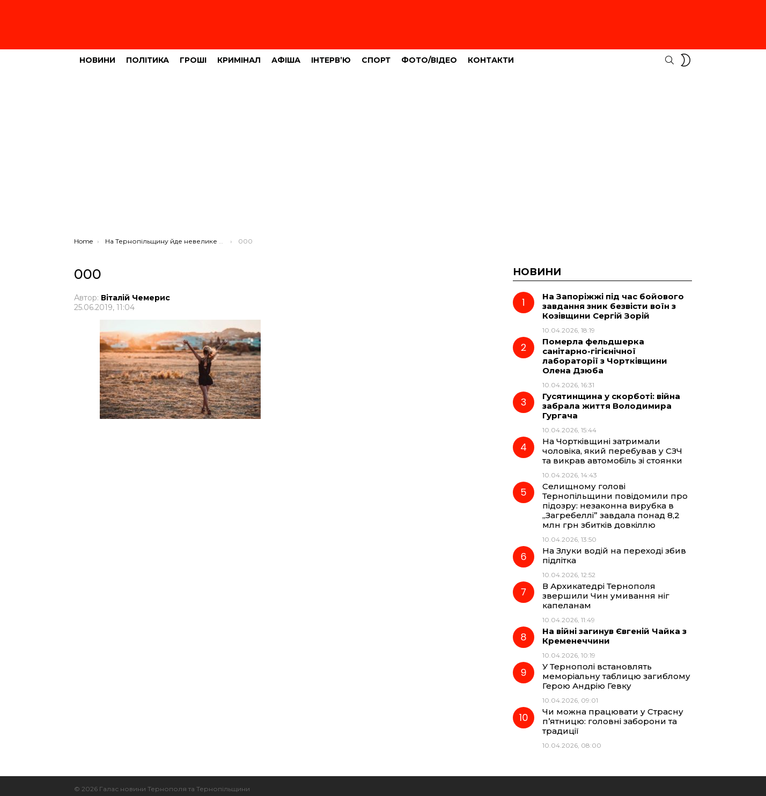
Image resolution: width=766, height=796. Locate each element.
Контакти (491, 54)
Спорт (376, 54)
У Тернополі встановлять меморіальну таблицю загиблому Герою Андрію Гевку (616, 670)
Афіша (285, 54)
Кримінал (239, 54)
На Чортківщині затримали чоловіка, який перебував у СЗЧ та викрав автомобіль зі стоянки (612, 445)
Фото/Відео (429, 54)
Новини (97, 54)
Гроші (193, 54)
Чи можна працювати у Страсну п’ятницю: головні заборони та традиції (612, 715)
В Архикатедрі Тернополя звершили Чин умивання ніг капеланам (605, 590)
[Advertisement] (383, 151)
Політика (147, 54)
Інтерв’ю (331, 54)
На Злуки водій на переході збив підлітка (614, 549)
